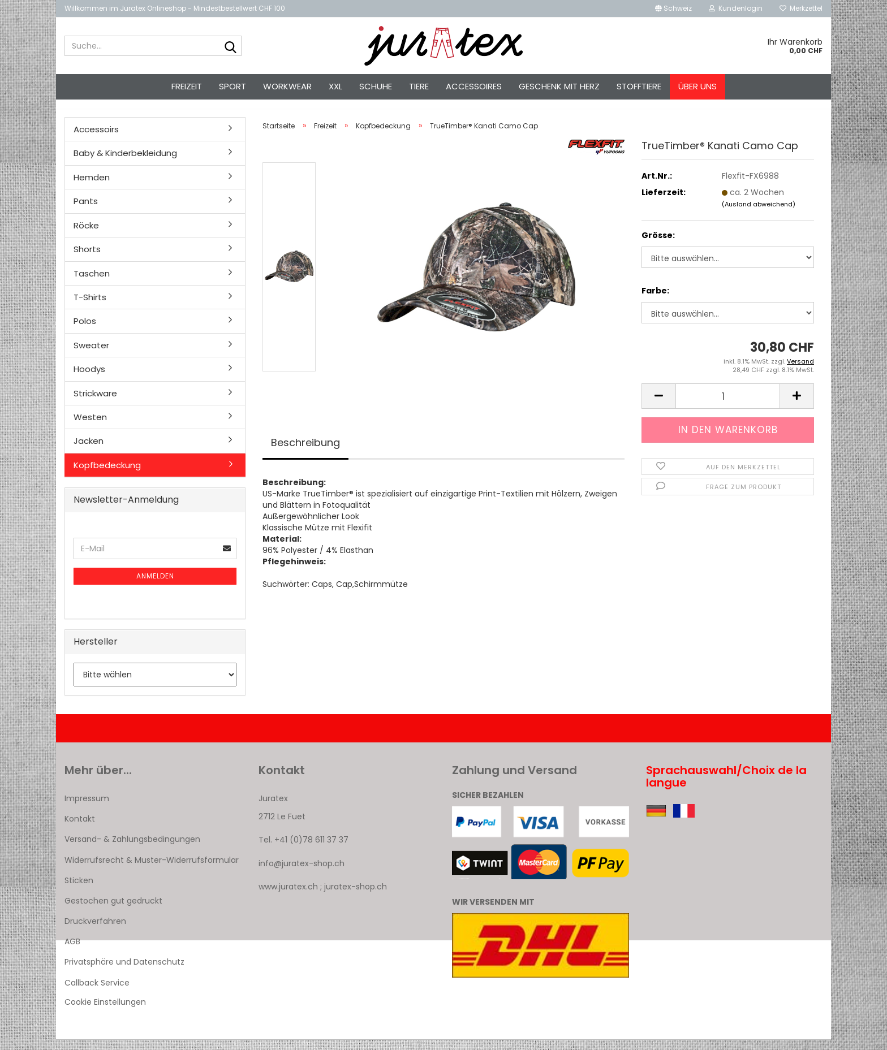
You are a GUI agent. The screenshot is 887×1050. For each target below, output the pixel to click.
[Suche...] (231, 46)
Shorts (87, 259)
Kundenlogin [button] (736, 8)
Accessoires (474, 86)
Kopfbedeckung (107, 475)
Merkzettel (801, 8)
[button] (673, 8)
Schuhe (375, 86)
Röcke (86, 235)
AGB (72, 951)
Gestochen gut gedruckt (113, 911)
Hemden (92, 187)
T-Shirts (90, 307)
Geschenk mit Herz (559, 86)
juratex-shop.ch (355, 896)
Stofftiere (639, 86)
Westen (90, 427)
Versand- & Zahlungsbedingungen (132, 849)
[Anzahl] (727, 406)
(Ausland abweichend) (758, 214)
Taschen (92, 283)
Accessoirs (96, 139)
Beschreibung (305, 453)
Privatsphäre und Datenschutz (124, 972)
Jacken (89, 451)
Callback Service (97, 993)
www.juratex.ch (288, 896)
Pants (86, 211)
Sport (232, 86)
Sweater (91, 355)
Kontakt (79, 829)
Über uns (697, 86)
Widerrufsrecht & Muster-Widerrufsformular (151, 870)
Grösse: (658, 245)
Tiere (419, 86)
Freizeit (186, 86)
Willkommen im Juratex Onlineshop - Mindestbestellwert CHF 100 (174, 8)
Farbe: (655, 300)
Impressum (86, 808)
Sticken (78, 890)
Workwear (287, 86)
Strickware (95, 403)
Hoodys (89, 379)
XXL (335, 86)
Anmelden (155, 586)
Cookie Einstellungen (105, 1012)
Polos (85, 331)
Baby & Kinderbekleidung (125, 163)
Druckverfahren (95, 931)
